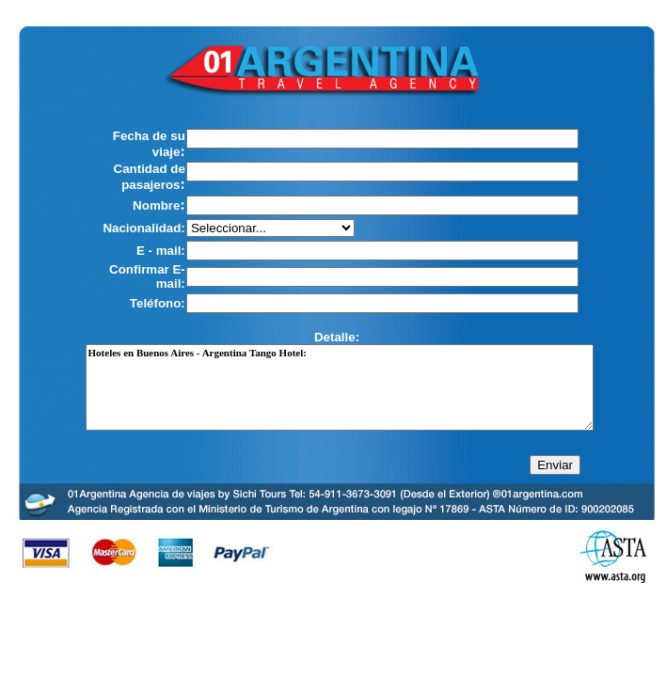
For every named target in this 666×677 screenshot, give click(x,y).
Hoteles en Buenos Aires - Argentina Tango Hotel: (340, 387)
